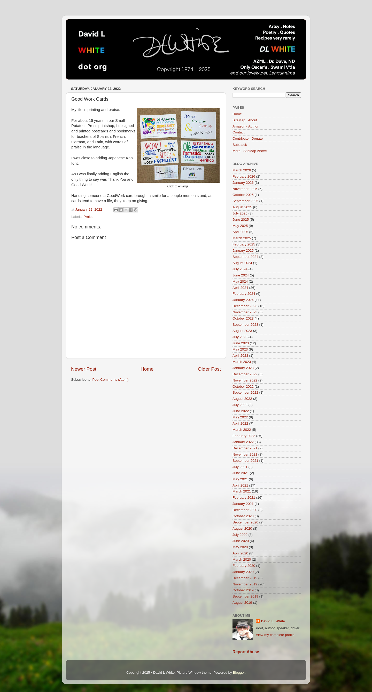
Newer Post (83, 369)
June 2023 (241, 343)
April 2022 (240, 423)
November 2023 (245, 312)
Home (147, 369)
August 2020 (242, 528)
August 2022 (242, 399)
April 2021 (240, 485)
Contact (239, 132)
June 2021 (241, 473)
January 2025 (243, 250)
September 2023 (245, 325)
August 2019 (242, 602)
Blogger (239, 672)
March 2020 (242, 559)
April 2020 (240, 553)
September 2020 (245, 522)
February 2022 (244, 436)
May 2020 (240, 547)
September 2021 (245, 461)
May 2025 (240, 226)
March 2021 (242, 491)
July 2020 (240, 535)
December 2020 (245, 510)
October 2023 (243, 318)
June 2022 (241, 411)
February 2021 (244, 497)
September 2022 (245, 392)
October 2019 (243, 590)
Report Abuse (246, 652)
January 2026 (243, 183)
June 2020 (241, 541)
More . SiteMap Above (250, 151)
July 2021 (240, 467)
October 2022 (243, 386)
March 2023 (242, 362)
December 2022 (245, 374)
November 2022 (245, 380)
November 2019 (245, 584)
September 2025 (245, 201)
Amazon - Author (246, 126)
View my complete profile (275, 635)
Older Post (209, 369)
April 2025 (240, 232)
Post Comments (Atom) (110, 379)
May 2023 (240, 349)
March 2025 (242, 238)
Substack (240, 145)
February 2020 (244, 566)
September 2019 (245, 596)
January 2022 (243, 442)
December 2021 (245, 448)
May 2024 (240, 281)
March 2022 (242, 430)
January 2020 (243, 572)
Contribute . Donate (248, 138)
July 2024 (240, 269)
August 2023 (242, 331)
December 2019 (245, 578)
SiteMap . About (245, 120)
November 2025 (245, 189)
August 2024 (242, 263)
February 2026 (244, 176)
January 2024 (243, 300)
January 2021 (243, 504)
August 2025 (242, 207)
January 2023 (243, 368)
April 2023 (240, 355)
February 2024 (244, 294)
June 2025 (241, 219)
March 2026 (242, 170)
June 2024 (241, 275)
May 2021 (240, 479)
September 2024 (245, 257)
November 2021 (245, 454)
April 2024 (240, 288)
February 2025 (244, 244)
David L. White (273, 621)
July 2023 (240, 337)
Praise (88, 217)
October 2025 (243, 195)
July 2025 (240, 213)
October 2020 (243, 516)
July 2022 (240, 405)
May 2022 (240, 417)
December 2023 (245, 306)
